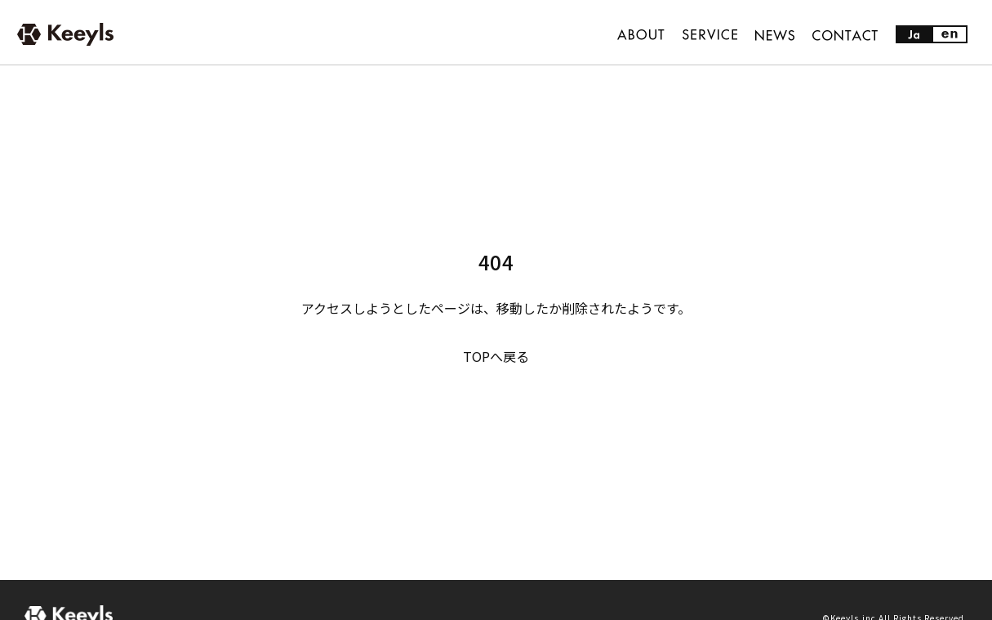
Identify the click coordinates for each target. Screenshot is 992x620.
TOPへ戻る (496, 356)
